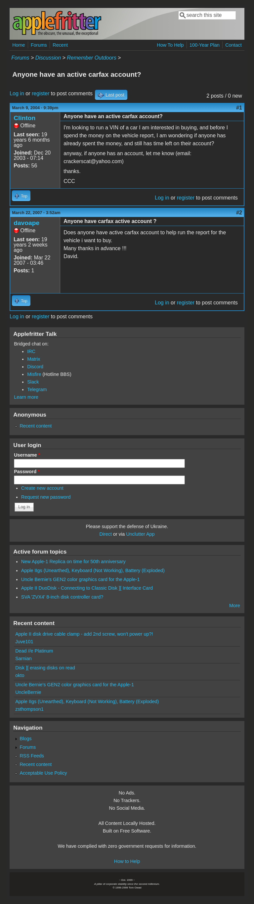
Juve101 (24, 641)
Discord (35, 366)
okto (19, 675)
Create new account (42, 488)
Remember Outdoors (91, 58)
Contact (233, 45)
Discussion (48, 58)
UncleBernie (28, 692)
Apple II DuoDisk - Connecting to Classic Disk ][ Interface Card (87, 588)
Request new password (46, 497)
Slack (33, 381)
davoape (26, 222)
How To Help (170, 45)
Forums (39, 45)
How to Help (127, 861)
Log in (17, 93)
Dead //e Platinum (34, 651)
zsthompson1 (29, 709)
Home (18, 45)
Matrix (33, 359)
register (40, 93)
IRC (31, 351)
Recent (60, 45)
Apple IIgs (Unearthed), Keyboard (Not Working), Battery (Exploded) (93, 570)
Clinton (24, 117)
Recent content (36, 426)
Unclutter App (140, 534)
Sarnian (23, 658)
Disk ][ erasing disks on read (45, 667)
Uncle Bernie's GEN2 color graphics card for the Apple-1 (80, 579)
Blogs (25, 738)
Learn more (26, 397)
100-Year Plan (205, 45)
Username (27, 455)
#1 (239, 108)
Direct (105, 534)
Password (27, 471)
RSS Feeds (32, 755)
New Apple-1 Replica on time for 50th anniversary (73, 561)
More (234, 605)
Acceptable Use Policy (43, 773)
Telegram (37, 389)
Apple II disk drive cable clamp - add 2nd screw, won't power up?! (84, 634)
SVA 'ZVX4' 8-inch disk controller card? (62, 597)
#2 (239, 212)
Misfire (34, 374)
